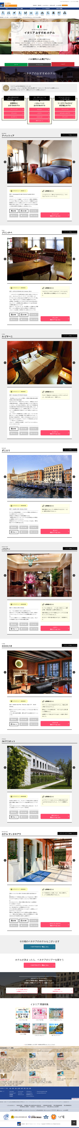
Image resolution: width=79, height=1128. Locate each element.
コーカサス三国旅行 (6, 1071)
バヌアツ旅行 (40, 1081)
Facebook (33, 1106)
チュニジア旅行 (3, 1082)
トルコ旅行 (10, 1081)
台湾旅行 (50, 1064)
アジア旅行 (31, 1068)
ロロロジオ (39, 117)
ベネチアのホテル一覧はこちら (39, 947)
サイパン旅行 (69, 1078)
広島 (27, 1088)
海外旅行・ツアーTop (4, 17)
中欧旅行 (15, 1070)
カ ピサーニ (14, 117)
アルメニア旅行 (3, 1069)
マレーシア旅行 (45, 1060)
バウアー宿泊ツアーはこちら (55, 628)
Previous (5, 162)
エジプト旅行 (21, 1081)
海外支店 (35, 5)
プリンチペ (14, 113)
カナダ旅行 (73, 1060)
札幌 (30, 1088)
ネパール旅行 (39, 1064)
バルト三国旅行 (10, 1070)
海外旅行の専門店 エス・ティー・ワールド (46, 1044)
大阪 (16, 1088)
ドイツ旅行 (7, 1060)
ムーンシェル (20, 1091)
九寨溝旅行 (37, 1065)
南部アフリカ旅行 (11, 1083)
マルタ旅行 (12, 1060)
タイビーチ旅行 (38, 1060)
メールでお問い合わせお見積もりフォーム (22, 990)
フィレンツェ (39, 64)
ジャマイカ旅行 (65, 1062)
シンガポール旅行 (46, 1063)
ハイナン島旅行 (43, 1065)
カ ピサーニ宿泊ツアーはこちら (55, 432)
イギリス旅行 (20, 1058)
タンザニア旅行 (18, 1083)
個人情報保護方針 (67, 1105)
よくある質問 (58, 5)
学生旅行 (11, 1096)
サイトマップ (32, 1110)
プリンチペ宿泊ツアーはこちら (55, 318)
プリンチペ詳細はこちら (69, 232)
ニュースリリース (26, 1110)
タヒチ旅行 (37, 1078)
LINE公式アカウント (41, 1106)
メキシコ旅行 (59, 1061)
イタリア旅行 (8, 1058)
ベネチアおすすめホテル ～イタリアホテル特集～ (31, 17)
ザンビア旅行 (15, 1085)
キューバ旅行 (71, 1061)
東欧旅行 (19, 1070)
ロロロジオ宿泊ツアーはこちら (55, 723)
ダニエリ (39, 109)
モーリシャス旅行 (47, 1081)
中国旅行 (33, 1065)
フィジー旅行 (43, 1078)
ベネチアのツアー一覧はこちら (39, 965)
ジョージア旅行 (13, 1067)
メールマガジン (46, 5)
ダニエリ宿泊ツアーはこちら (55, 531)
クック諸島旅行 (49, 1082)
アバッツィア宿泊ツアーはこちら (55, 215)
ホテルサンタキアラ (65, 113)
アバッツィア (14, 109)
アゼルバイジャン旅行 (21, 1067)
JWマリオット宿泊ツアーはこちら (55, 816)
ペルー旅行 (71, 1062)
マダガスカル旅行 (3, 1083)
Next (74, 162)
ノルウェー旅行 (20, 1061)
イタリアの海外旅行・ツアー (15, 17)
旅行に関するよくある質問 (53, 1106)
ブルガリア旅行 (14, 1066)
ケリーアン (20, 1092)
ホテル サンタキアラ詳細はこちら (67, 833)
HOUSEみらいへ (29, 1094)
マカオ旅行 (49, 1065)
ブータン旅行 (45, 1064)
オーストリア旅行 (13, 1062)
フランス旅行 (2, 1058)
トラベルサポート (11, 1105)
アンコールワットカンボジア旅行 (47, 1061)
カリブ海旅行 (63, 1069)
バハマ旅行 (59, 1062)
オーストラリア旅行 (42, 1080)
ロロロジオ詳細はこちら (69, 645)
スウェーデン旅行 (12, 1061)
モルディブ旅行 (32, 1078)
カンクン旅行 (65, 1061)
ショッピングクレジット (41, 1092)
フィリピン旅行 (37, 1061)
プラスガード (29, 1091)
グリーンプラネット (30, 1096)
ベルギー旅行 (20, 1064)
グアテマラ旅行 (60, 1065)
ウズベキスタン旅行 (11, 1069)
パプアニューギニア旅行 (40, 1082)
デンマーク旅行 (5, 1065)
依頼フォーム (59, 1110)
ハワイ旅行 (59, 1078)
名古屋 (19, 1088)
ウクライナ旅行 (18, 1069)
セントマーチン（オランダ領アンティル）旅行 (66, 1068)
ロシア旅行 (7, 1067)
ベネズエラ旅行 (66, 1065)
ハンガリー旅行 (21, 1062)
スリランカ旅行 (33, 1064)
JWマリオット (39, 120)
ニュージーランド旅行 (33, 1081)
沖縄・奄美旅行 (37, 1068)
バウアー (39, 113)
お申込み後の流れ (39, 1110)
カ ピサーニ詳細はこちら (69, 335)
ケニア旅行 (21, 1082)
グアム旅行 (64, 1078)
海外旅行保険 (19, 1105)
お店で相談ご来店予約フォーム (57, 990)
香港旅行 (40, 1063)
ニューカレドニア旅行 (33, 1080)
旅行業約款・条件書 (24, 1106)
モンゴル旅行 (35, 1067)
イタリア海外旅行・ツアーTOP (31, 1044)
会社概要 (12, 1110)
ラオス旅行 (36, 1063)
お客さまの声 (52, 5)
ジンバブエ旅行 (9, 1085)
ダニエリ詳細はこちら (70, 449)
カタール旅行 (15, 1082)
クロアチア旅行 (8, 1064)
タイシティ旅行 (32, 1060)
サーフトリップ (12, 1092)
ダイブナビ (11, 1091)
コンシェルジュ (29, 1092)
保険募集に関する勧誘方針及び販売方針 (32, 1105)
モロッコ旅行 (15, 1081)
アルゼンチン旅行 (66, 1064)
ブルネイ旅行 (41, 1067)
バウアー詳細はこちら (70, 548)
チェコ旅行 (7, 1062)
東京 (10, 1088)
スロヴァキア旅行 (12, 1065)
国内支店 (39, 5)
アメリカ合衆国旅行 (60, 1060)
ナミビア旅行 (2, 1085)
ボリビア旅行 (76, 1062)
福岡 (22, 1088)
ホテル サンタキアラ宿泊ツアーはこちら (55, 924)
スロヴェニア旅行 (20, 1065)
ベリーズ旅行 (74, 1066)
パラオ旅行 (75, 1078)
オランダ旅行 (14, 1064)
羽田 (24, 1088)
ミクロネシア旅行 (60, 1080)
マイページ (65, 5)
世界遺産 (11, 1094)
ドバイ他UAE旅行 (3, 1081)
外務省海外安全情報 (47, 1105)
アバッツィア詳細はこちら (69, 135)
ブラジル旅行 (59, 1064)
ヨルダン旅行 (9, 1082)
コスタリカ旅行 (73, 1065)
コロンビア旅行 (68, 1066)
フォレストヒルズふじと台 (42, 1091)
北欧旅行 (4, 1070)
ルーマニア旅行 (21, 1066)
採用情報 (20, 1110)
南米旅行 (58, 1069)
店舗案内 (16, 1110)
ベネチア (63, 64)
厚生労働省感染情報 (58, 1105)
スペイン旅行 (14, 1058)
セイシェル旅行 (32, 1082)
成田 (13, 1088)
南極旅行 (68, 1069)
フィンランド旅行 (5, 1061)
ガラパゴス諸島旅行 (60, 1066)
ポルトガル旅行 (18, 1060)
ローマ (16, 64)
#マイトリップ (21, 1094)
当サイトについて (47, 1110)
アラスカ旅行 (67, 1060)
